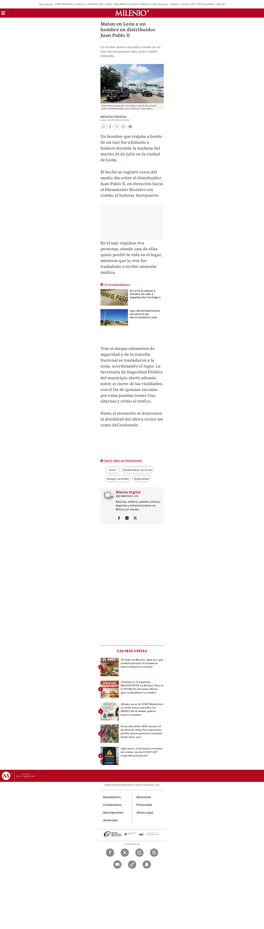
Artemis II (81, 4)
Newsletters (112, 797)
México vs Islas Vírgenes (154, 4)
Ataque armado (118, 479)
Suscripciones (113, 812)
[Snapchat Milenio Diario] (147, 864)
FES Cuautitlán (205, 4)
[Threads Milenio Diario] (154, 852)
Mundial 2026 (96, 4)
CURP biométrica (64, 4)
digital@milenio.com (127, 496)
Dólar (109, 4)
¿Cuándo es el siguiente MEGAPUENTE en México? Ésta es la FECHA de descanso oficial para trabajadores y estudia (142, 687)
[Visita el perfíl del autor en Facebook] (119, 518)
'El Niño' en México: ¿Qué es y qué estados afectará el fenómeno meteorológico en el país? (142, 663)
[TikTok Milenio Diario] (132, 864)
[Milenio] (132, 13)
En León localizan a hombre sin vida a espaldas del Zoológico (145, 294)
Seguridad (141, 479)
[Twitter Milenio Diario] (125, 852)
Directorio (144, 797)
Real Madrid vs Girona (126, 4)
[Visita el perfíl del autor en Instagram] (127, 518)
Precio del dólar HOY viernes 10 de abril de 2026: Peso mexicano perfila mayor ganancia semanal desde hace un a (141, 731)
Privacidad (144, 805)
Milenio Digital (113, 117)
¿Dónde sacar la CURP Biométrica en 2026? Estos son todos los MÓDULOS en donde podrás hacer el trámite (142, 709)
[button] (3, 14)
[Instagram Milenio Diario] (139, 852)
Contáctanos (112, 805)
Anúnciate (110, 820)
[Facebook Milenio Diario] (110, 852)
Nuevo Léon (188, 4)
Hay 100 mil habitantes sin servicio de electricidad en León (145, 314)
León (111, 160)
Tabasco (174, 4)
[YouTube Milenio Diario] (117, 864)
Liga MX (220, 4)
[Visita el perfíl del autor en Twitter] (135, 518)
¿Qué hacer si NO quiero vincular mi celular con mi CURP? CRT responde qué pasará (142, 752)
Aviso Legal (145, 812)
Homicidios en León (137, 470)
